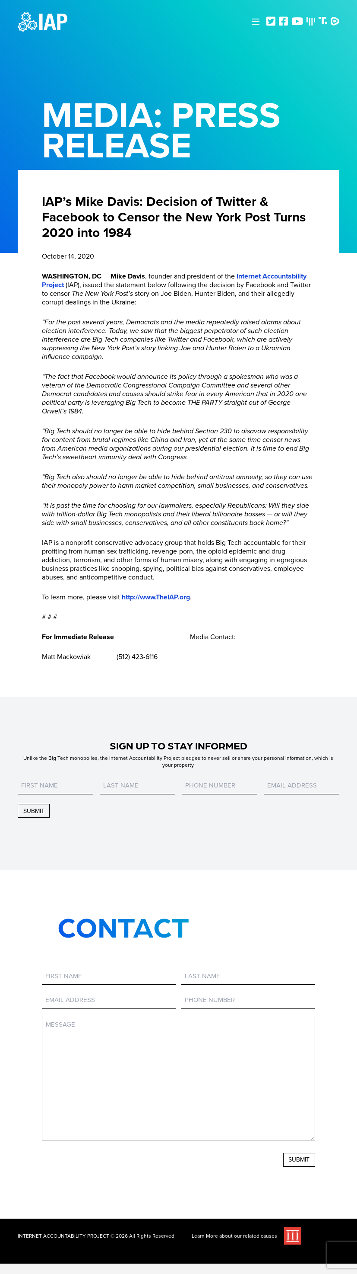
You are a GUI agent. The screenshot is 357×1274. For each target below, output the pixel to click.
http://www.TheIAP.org (156, 597)
